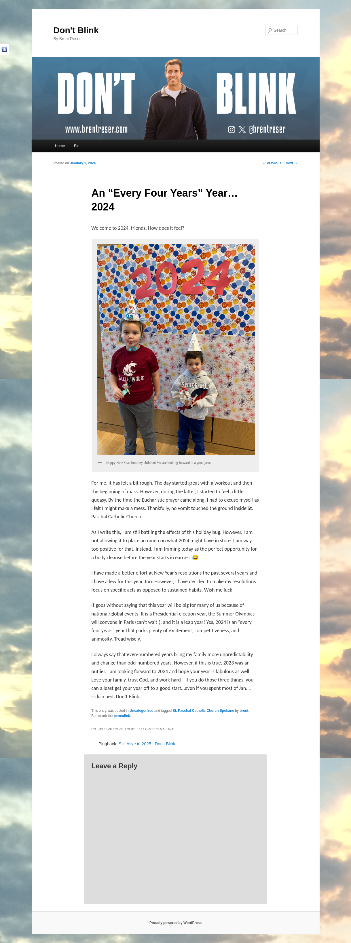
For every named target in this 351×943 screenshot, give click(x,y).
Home (60, 146)
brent (244, 711)
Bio (76, 146)
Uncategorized (141, 711)
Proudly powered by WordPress (175, 923)
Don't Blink (76, 30)
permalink (122, 716)
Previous (271, 163)
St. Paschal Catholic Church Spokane (203, 711)
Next (291, 163)
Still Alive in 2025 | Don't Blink (147, 743)
